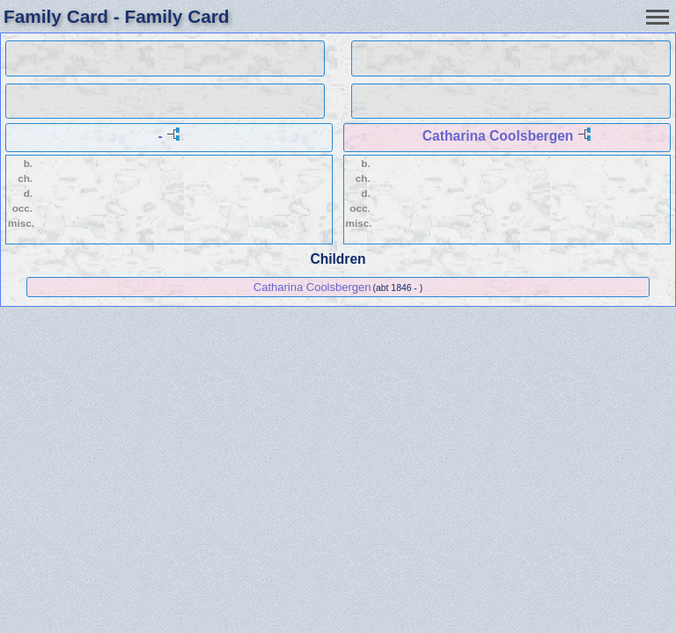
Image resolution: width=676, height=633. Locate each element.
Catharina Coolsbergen (498, 135)
